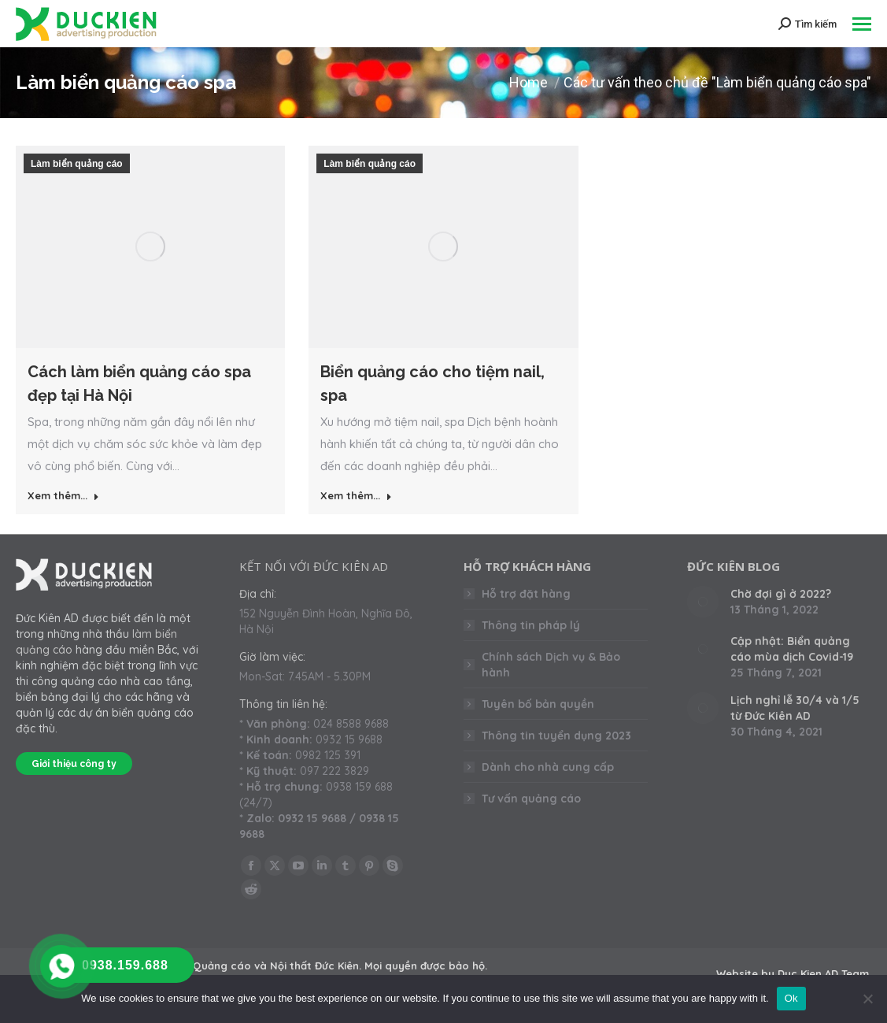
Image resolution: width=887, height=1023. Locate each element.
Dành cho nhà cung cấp (548, 767)
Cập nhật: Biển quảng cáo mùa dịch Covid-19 (791, 649)
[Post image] (703, 601)
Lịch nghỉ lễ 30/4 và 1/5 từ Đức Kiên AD (794, 708)
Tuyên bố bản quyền (538, 704)
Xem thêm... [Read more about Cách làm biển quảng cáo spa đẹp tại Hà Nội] (63, 495)
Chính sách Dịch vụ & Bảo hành (551, 665)
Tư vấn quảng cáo (531, 798)
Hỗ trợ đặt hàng (526, 594)
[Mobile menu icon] (861, 24)
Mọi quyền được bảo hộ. (425, 965)
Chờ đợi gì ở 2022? (780, 594)
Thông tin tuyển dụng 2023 (556, 735)
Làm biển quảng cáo (77, 163)
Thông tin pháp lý (531, 625)
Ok (791, 998)
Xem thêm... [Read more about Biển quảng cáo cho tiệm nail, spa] (356, 495)
